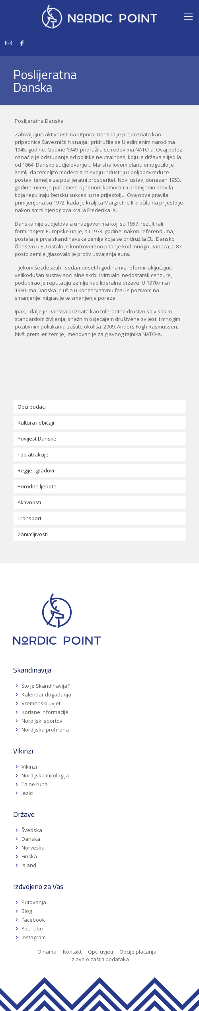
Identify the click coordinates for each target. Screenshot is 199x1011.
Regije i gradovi (36, 470)
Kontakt (72, 951)
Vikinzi (29, 766)
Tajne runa (34, 784)
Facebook (33, 919)
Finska (29, 856)
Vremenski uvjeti (41, 703)
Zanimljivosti (33, 534)
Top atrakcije (33, 454)
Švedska (31, 830)
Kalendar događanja (46, 694)
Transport (29, 518)
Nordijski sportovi (42, 720)
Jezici (27, 793)
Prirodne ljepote (37, 486)
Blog (26, 911)
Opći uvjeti (100, 951)
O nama (47, 951)
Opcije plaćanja (137, 951)
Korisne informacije (44, 712)
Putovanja (33, 902)
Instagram (33, 937)
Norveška (33, 847)
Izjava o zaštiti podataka (99, 959)
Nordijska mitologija (45, 775)
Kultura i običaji (36, 422)
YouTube (31, 928)
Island (28, 865)
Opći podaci (32, 406)
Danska (30, 838)
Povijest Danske (37, 438)
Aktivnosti (29, 502)
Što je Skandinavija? (45, 685)
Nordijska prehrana (45, 729)
